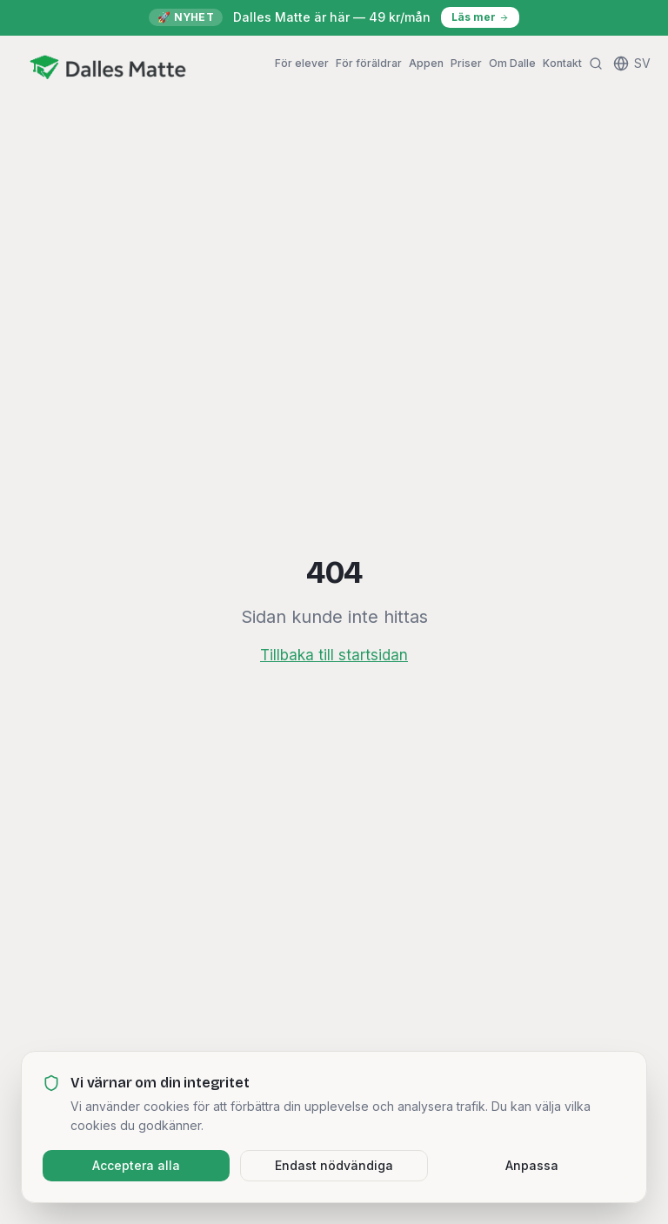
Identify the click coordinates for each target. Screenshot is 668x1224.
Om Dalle (512, 63)
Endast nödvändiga (334, 1165)
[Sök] (596, 63)
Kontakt (562, 63)
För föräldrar (369, 63)
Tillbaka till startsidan (334, 655)
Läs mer (480, 16)
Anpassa (531, 1165)
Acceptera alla (136, 1165)
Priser (466, 63)
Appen (426, 63)
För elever (302, 63)
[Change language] (632, 63)
